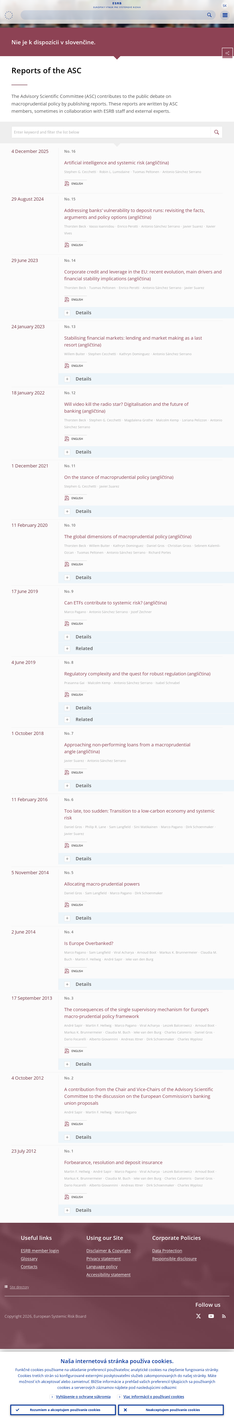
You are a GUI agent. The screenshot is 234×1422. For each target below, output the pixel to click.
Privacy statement (103, 1258)
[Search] (114, 15)
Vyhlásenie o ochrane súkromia (83, 1393)
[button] (224, 5)
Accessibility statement (108, 1274)
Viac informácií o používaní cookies (153, 1393)
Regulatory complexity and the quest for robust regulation (125, 674)
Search (209, 15)
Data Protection (167, 1250)
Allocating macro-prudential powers (102, 884)
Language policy (101, 1266)
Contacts (29, 1266)
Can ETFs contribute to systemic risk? (103, 603)
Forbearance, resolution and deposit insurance (113, 1162)
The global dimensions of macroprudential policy (115, 536)
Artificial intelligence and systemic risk (104, 163)
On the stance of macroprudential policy (106, 477)
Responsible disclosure (174, 1258)
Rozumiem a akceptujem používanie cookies (63, 1408)
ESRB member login (40, 1250)
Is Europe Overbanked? (88, 943)
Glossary (29, 1258)
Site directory (19, 1287)
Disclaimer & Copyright (108, 1250)
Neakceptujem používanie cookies (171, 1408)
